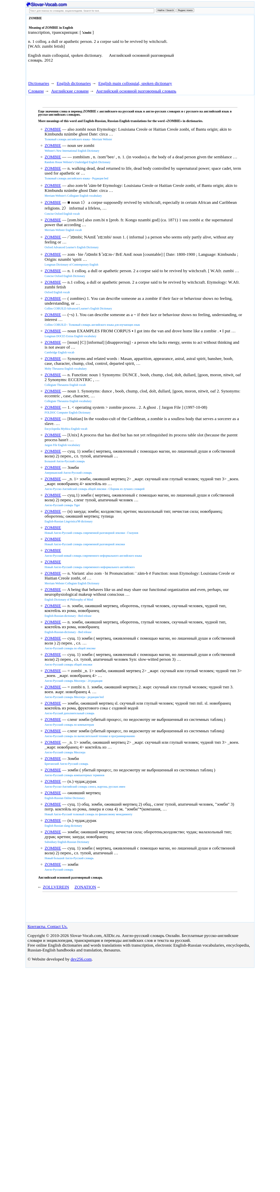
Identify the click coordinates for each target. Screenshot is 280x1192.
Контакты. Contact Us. (48, 926)
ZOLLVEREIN (56, 887)
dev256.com (81, 959)
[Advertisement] (213, 45)
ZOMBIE (53, 129)
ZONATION (85, 887)
